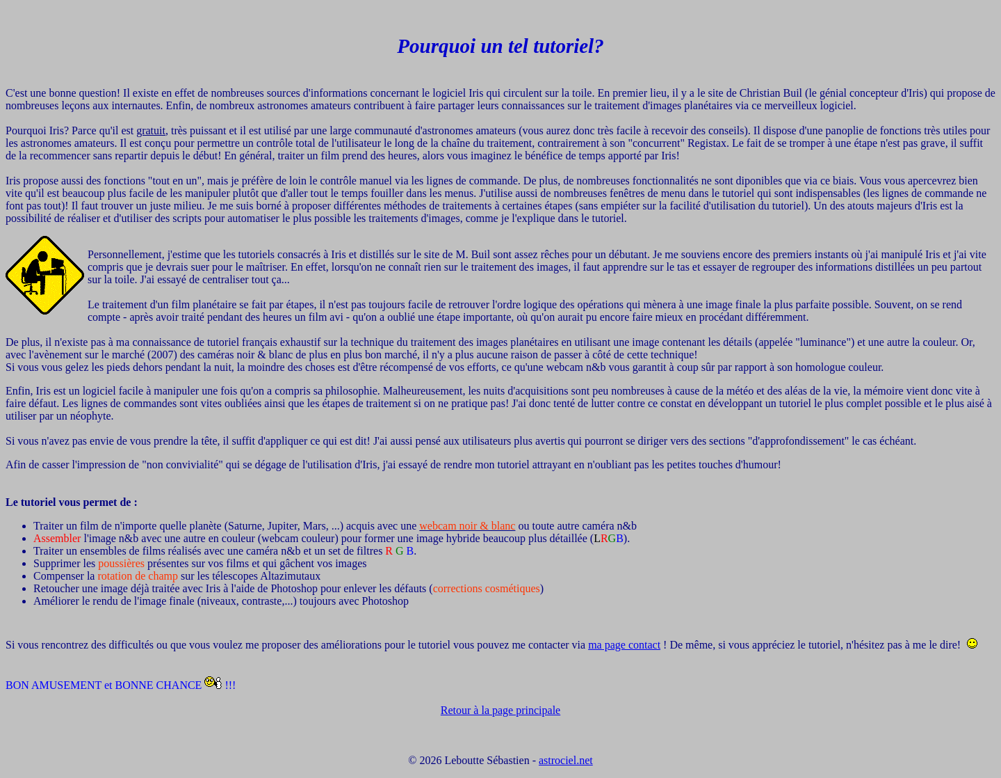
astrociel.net (566, 760)
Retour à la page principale (500, 710)
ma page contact (624, 645)
